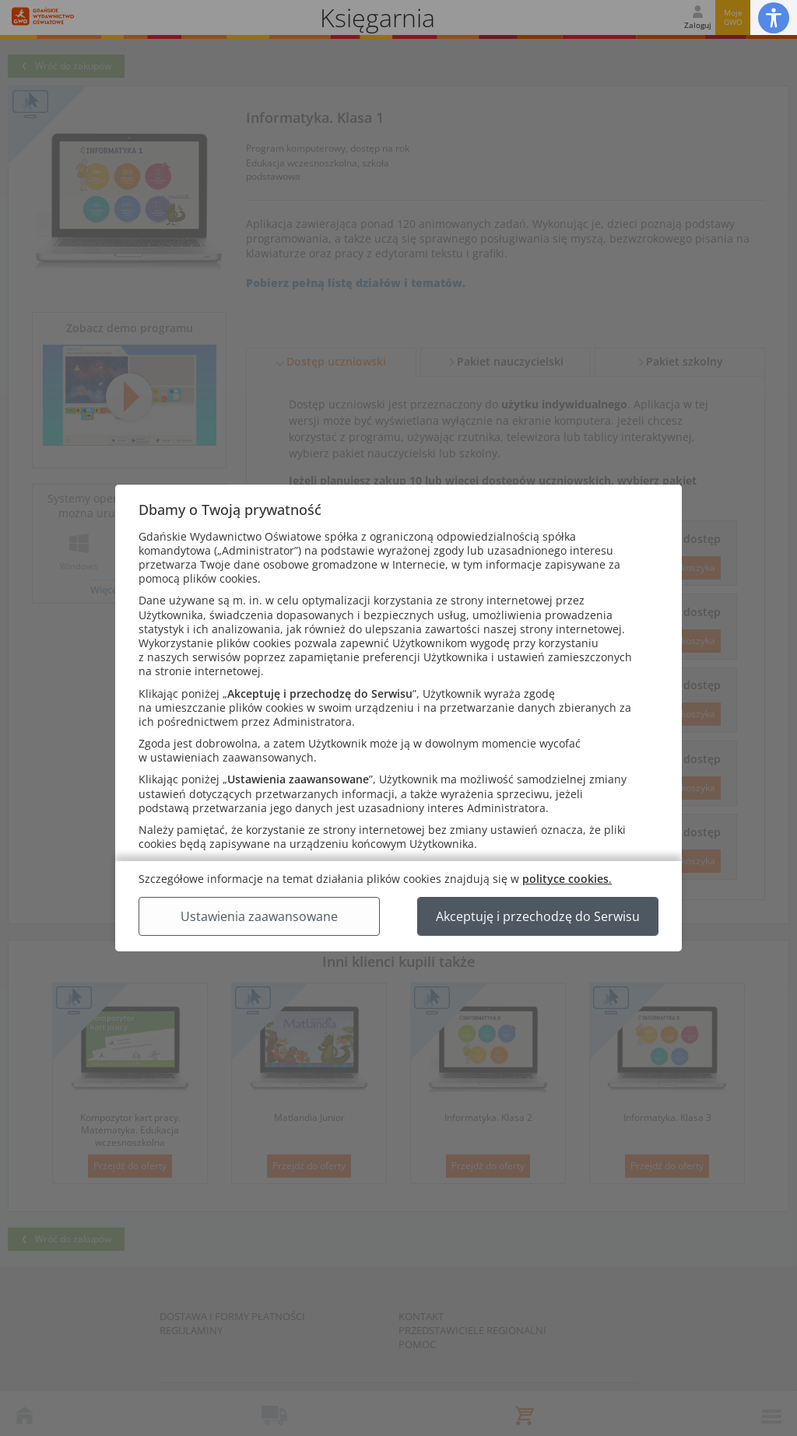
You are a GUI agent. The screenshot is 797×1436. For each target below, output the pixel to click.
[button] (773, 17)
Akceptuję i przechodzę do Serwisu (538, 916)
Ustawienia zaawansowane (259, 916)
